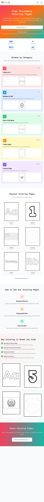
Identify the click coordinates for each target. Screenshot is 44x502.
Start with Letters (22, 32)
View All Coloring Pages (22, 278)
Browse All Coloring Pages (22, 439)
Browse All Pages (22, 27)
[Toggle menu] (41, 2)
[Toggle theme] (37, 2)
